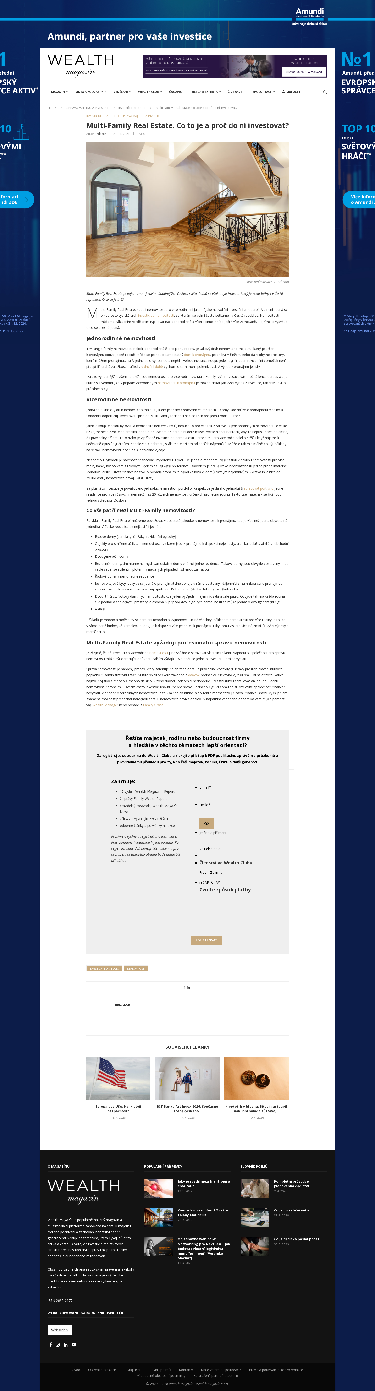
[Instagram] (58, 1345)
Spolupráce (262, 92)
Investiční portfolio (104, 968)
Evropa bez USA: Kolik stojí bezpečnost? (118, 1108)
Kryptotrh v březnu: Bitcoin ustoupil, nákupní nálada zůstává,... (256, 1108)
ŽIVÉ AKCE (235, 92)
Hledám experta (205, 92)
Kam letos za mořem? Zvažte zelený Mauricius (203, 1212)
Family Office (152, 705)
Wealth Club (148, 92)
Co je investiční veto (291, 1210)
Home (52, 107)
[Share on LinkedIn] (188, 987)
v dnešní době (152, 366)
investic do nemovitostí (156, 315)
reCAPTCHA (209, 882)
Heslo (204, 804)
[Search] (325, 92)
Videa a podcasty (89, 92)
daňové (194, 675)
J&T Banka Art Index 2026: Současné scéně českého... (187, 1108)
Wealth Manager (105, 705)
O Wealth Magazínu (103, 1370)
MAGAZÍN (58, 92)
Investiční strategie (132, 107)
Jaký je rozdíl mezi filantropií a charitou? (204, 1183)
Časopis (175, 92)
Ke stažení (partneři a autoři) (215, 1375)
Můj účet (134, 1370)
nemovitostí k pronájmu (176, 383)
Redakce (100, 134)
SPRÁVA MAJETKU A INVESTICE (87, 107)
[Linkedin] (66, 1345)
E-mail (205, 787)
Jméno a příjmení (212, 832)
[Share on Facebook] (184, 987)
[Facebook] (51, 1345)
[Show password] (206, 823)
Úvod (76, 1370)
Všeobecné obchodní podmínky (161, 1375)
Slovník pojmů (160, 1370)
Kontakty (186, 1370)
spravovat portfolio (259, 488)
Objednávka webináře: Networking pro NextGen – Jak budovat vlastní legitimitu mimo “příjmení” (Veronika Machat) (204, 1248)
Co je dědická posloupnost (296, 1239)
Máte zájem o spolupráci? (221, 1370)
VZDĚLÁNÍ (120, 92)
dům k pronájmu (197, 354)
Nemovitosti (136, 968)
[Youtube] (74, 1345)
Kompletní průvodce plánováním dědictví (291, 1183)
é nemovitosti (157, 652)
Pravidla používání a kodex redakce (276, 1370)
